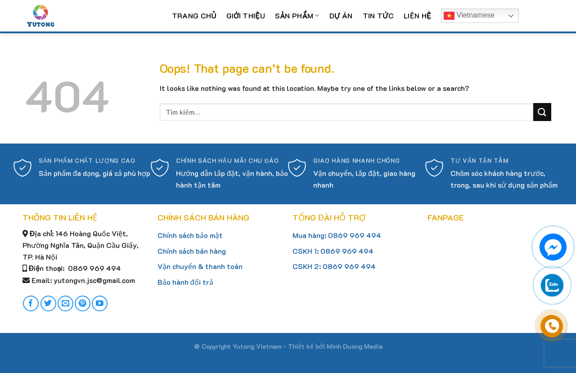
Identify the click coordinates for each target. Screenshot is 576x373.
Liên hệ (417, 15)
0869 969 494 (354, 235)
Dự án (341, 15)
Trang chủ (194, 15)
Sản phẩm (297, 15)
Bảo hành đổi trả (185, 282)
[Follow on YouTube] (100, 303)
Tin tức (378, 15)
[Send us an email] (65, 303)
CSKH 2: (307, 266)
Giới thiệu (245, 15)
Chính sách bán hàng (192, 251)
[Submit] (542, 112)
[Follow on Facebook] (31, 303)
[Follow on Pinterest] (82, 303)
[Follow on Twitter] (48, 303)
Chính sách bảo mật (190, 235)
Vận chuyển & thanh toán (200, 266)
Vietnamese (469, 15)
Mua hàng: (310, 235)
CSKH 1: (306, 251)
